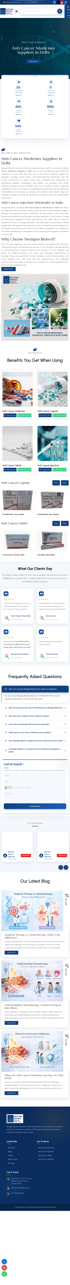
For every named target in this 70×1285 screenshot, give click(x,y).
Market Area (12, 1159)
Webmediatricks (50, 1207)
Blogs (10, 1152)
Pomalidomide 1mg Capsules (13, 514)
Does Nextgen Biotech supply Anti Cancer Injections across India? (33, 740)
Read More (33, 61)
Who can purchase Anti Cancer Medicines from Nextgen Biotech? (33, 707)
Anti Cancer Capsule (47, 411)
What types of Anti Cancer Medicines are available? (27, 732)
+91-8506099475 (31, 2)
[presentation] (60, 867)
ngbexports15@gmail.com (13, 2)
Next (65, 483)
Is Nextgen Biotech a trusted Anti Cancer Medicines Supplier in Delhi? (32, 750)
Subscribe (26, 855)
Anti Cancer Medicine (13, 411)
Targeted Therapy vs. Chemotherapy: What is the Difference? (32, 936)
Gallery (10, 1155)
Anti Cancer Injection (48, 465)
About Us (11, 1148)
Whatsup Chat (24, 415)
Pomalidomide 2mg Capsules (48, 514)
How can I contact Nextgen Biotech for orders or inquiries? (30, 689)
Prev (56, 483)
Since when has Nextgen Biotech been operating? (26, 724)
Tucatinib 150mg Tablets (12, 555)
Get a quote (68, 11)
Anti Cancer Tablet (11, 465)
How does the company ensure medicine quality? (26, 716)
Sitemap (11, 1163)
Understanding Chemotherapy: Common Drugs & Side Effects (33, 1006)
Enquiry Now (10, 415)
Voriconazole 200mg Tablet (48, 555)
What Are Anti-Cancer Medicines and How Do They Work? (34, 1077)
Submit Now (35, 806)
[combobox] (8, 787)
